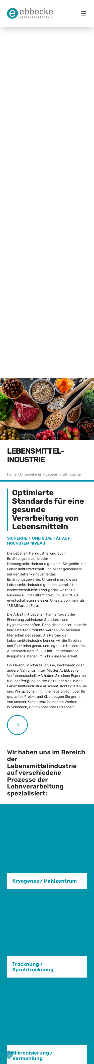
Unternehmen (31, 445)
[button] (83, 13)
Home (12, 445)
